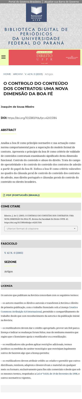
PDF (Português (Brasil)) (23, 195)
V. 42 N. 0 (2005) (34, 74)
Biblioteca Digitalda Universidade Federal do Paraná (36, 36)
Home (7, 74)
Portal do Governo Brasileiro (25, 1)
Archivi (18, 74)
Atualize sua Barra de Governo (61, 1)
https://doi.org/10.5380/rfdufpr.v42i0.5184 (32, 118)
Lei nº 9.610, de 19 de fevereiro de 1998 (57, 373)
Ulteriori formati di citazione (22, 228)
